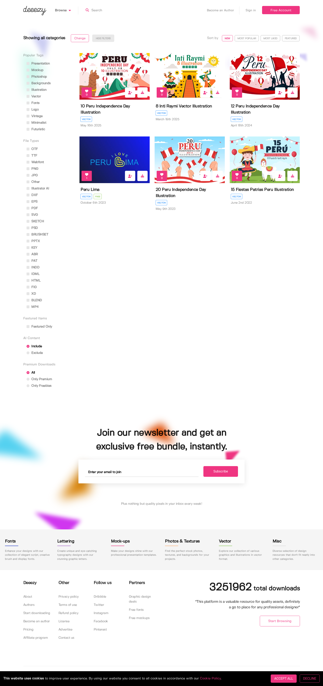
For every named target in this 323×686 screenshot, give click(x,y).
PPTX (33, 241)
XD (31, 293)
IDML (33, 274)
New (227, 38)
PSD (32, 228)
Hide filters (103, 38)
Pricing (28, 629)
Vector (86, 119)
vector (34, 96)
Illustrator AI (38, 188)
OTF (32, 149)
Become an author (36, 621)
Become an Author (223, 10)
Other (33, 182)
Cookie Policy (210, 678)
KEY (32, 247)
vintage (35, 116)
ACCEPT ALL (283, 678)
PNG (32, 168)
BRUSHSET (37, 234)
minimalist (36, 122)
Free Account (281, 10)
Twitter (99, 604)
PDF (32, 208)
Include (34, 346)
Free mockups (139, 618)
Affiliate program (35, 637)
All (31, 372)
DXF (32, 195)
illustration (37, 89)
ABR (32, 254)
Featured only (39, 326)
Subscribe (220, 471)
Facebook (101, 621)
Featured (291, 38)
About (27, 596)
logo (33, 109)
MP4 (33, 306)
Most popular (246, 38)
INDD (33, 267)
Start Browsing (280, 621)
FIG (32, 287)
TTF (32, 155)
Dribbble (100, 596)
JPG (32, 175)
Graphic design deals (140, 599)
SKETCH (35, 221)
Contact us (66, 637)
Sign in (251, 10)
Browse (66, 10)
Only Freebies (39, 385)
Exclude (35, 353)
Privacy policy (68, 596)
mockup (35, 70)
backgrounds (39, 83)
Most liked (270, 38)
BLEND (34, 300)
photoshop (37, 76)
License (64, 621)
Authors (29, 604)
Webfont (35, 162)
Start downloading (36, 613)
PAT (32, 260)
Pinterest (100, 629)
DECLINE (309, 678)
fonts (33, 103)
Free (97, 197)
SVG (32, 214)
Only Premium (39, 379)
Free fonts (136, 609)
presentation (38, 63)
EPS (32, 201)
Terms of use (67, 604)
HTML (34, 280)
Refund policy (68, 613)
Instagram (101, 613)
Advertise (65, 629)
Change (79, 38)
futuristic (36, 129)
